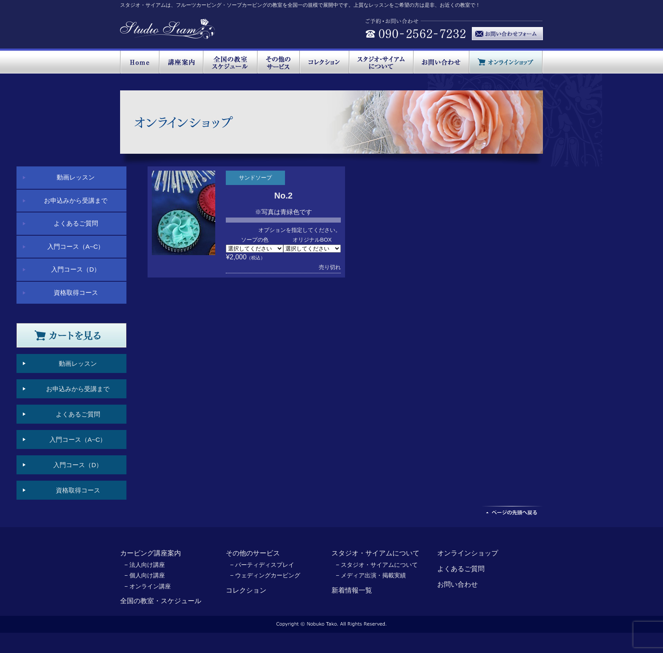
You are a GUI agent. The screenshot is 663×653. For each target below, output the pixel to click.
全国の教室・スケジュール (160, 600)
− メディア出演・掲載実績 (371, 575)
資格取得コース (76, 292)
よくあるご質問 (76, 223)
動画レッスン (76, 177)
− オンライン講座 (147, 586)
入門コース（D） (75, 269)
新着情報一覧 (352, 590)
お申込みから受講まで (75, 200)
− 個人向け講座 (144, 575)
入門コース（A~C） (75, 246)
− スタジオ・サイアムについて (377, 564)
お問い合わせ (457, 584)
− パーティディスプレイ (262, 564)
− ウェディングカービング (265, 575)
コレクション (246, 590)
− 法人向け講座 (144, 564)
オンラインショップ (467, 553)
